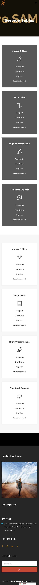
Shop (24, 581)
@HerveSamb (10, 530)
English (23, 584)
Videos (18, 581)
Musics (12, 581)
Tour (7, 581)
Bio (3, 581)
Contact (29, 581)
